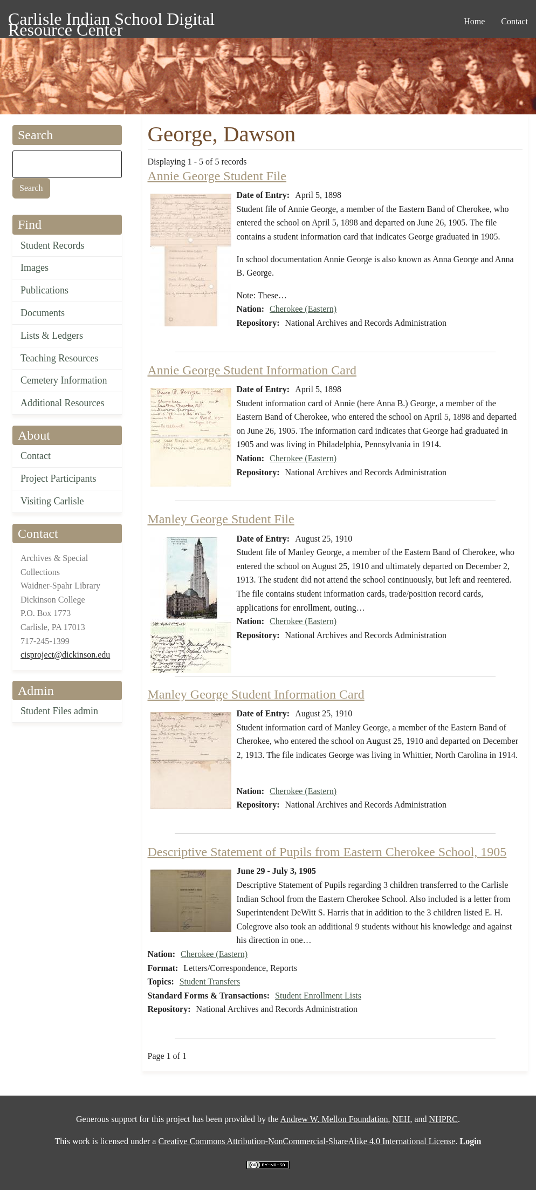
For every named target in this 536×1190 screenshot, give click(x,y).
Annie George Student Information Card (252, 370)
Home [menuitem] (474, 21)
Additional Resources (62, 403)
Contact (35, 455)
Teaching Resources (59, 358)
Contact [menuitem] (514, 21)
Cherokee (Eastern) (303, 308)
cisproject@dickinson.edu (65, 654)
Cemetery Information (63, 380)
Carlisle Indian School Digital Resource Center (111, 20)
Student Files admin (59, 711)
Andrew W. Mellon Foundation (334, 1119)
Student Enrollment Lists (318, 995)
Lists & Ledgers (51, 335)
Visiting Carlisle (52, 501)
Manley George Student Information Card (256, 694)
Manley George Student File (221, 519)
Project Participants (58, 478)
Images (34, 267)
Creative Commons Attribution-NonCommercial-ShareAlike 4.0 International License (306, 1141)
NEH (401, 1119)
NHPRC (443, 1119)
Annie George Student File (217, 176)
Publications (44, 290)
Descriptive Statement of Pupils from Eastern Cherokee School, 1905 (327, 852)
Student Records (52, 245)
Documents (42, 312)
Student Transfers (210, 981)
